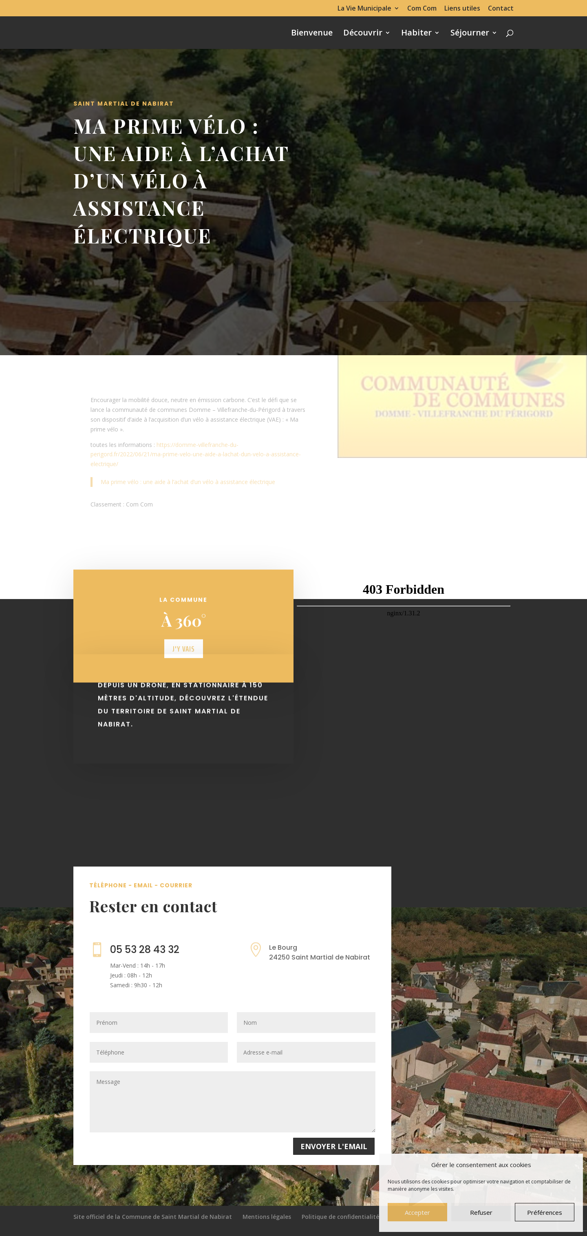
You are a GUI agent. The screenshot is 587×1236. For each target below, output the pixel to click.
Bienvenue (312, 34)
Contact (501, 9)
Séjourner (469, 34)
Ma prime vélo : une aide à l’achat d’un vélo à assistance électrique (188, 482)
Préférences (544, 1212)
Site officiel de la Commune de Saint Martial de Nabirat (152, 1217)
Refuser (481, 1212)
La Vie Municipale (364, 9)
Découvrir (362, 34)
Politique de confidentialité (340, 1217)
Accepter (417, 1212)
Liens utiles (462, 9)
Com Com (422, 9)
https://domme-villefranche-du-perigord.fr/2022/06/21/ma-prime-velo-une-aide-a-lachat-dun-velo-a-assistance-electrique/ (195, 454)
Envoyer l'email (333, 1146)
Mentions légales (267, 1217)
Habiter (416, 34)
